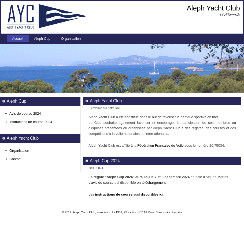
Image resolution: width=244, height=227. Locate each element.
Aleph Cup (42, 39)
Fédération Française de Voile (160, 145)
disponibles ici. (152, 194)
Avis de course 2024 (25, 113)
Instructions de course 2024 (30, 122)
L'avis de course (101, 183)
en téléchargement (151, 183)
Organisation (71, 39)
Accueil (17, 39)
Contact (15, 159)
